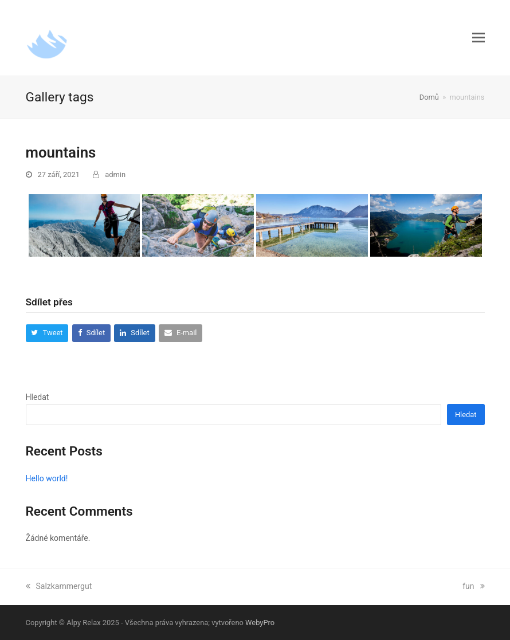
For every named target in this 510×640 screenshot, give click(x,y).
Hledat (37, 397)
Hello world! (47, 478)
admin (115, 174)
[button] (478, 37)
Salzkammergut (59, 586)
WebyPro (259, 622)
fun (473, 586)
